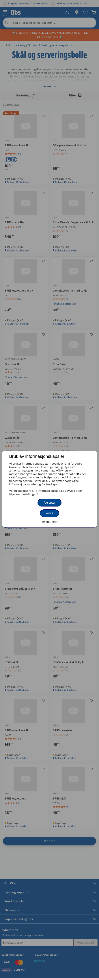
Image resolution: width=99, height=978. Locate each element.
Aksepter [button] (49, 502)
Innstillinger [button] (49, 521)
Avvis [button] (49, 513)
